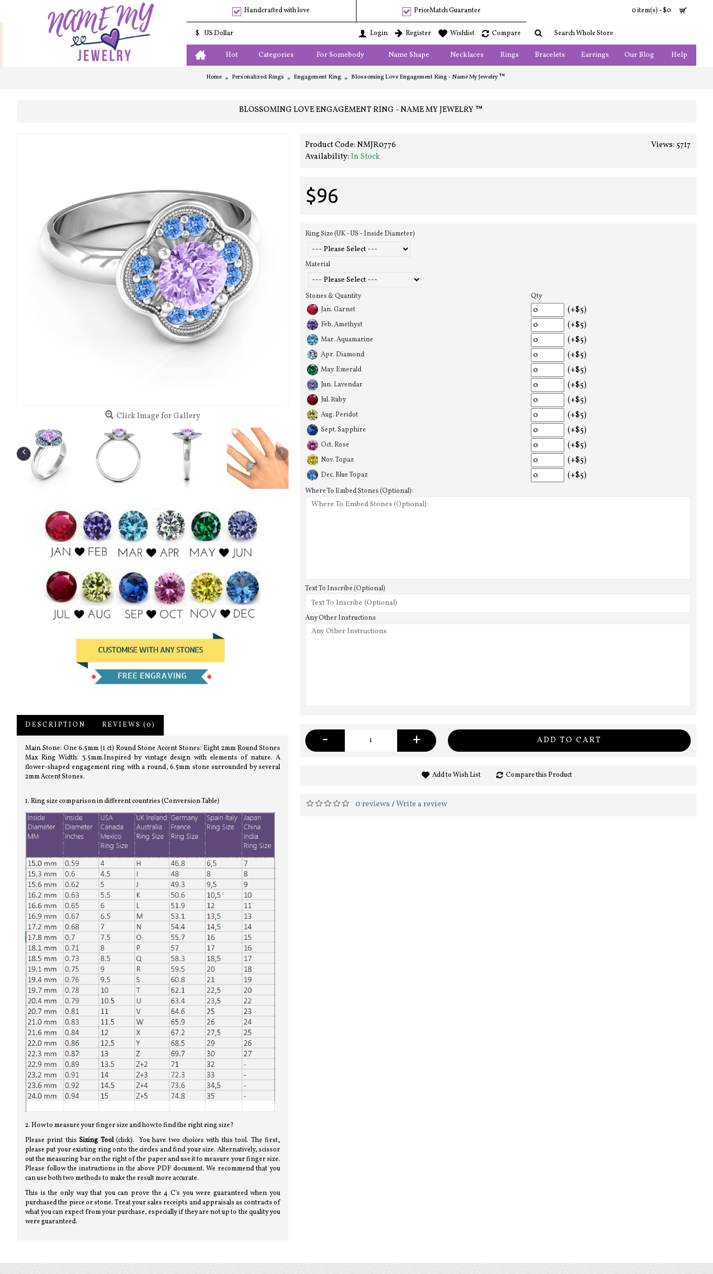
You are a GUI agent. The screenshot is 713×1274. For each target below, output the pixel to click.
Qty (536, 296)
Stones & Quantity (333, 296)
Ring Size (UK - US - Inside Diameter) (360, 233)
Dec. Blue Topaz (337, 475)
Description (55, 725)
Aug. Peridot (332, 414)
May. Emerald (334, 369)
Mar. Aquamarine (340, 339)
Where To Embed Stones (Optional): (359, 491)
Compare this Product (539, 775)
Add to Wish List (456, 775)
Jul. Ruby (326, 399)
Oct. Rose (328, 444)
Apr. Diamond (335, 354)
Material (317, 264)
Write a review (421, 804)
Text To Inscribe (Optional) (345, 588)
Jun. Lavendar (335, 384)
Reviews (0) (128, 725)
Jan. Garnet (331, 309)
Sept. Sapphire (336, 429)
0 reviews (372, 804)
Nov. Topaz (330, 459)
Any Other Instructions (340, 618)
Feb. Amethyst (335, 324)
